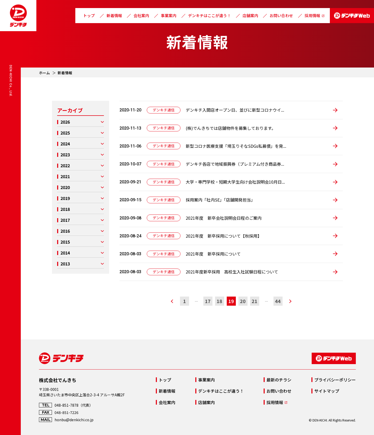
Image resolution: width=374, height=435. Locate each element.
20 (243, 301)
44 (278, 301)
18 (219, 301)
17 (208, 301)
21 (254, 301)
